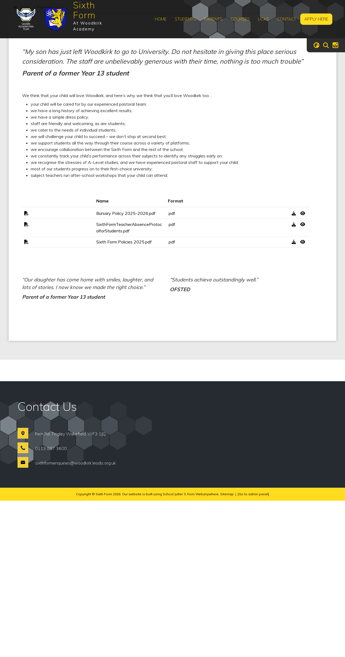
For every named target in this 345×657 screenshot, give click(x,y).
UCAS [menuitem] (263, 19)
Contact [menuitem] (286, 19)
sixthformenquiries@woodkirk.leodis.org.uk (75, 619)
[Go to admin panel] (253, 650)
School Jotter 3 (174, 650)
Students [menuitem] (185, 19)
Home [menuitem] (161, 19)
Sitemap (227, 650)
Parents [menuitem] (213, 19)
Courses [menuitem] (240, 19)
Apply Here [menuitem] (316, 19)
